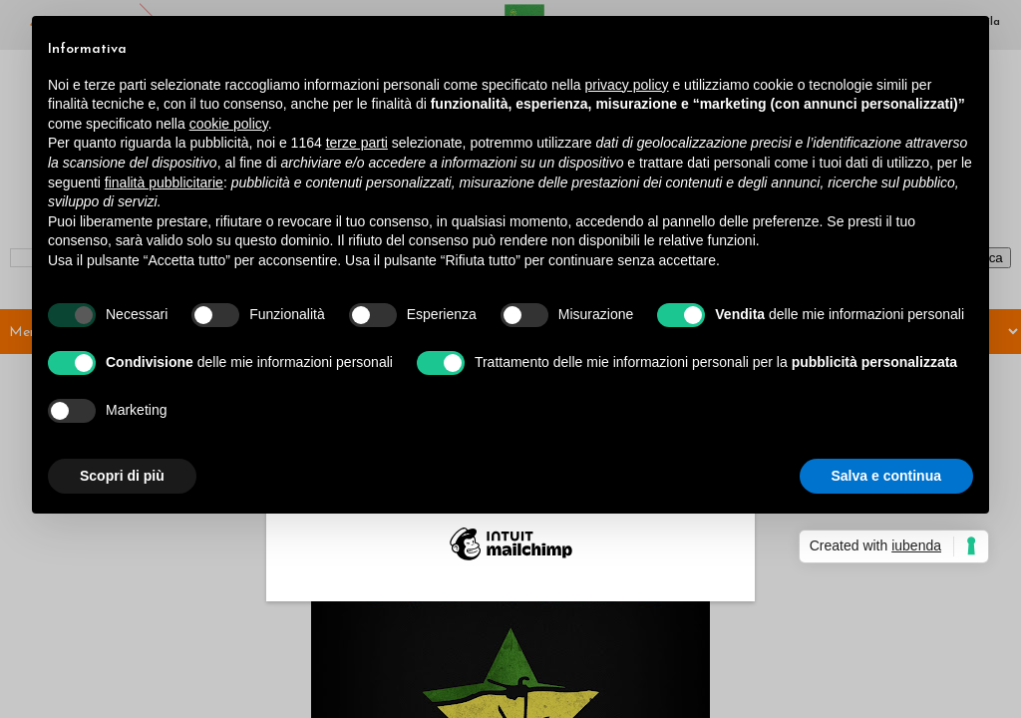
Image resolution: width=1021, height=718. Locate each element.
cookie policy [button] (228, 124)
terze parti (357, 143)
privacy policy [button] (627, 85)
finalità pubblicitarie (164, 182)
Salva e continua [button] (886, 476)
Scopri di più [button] (122, 476)
